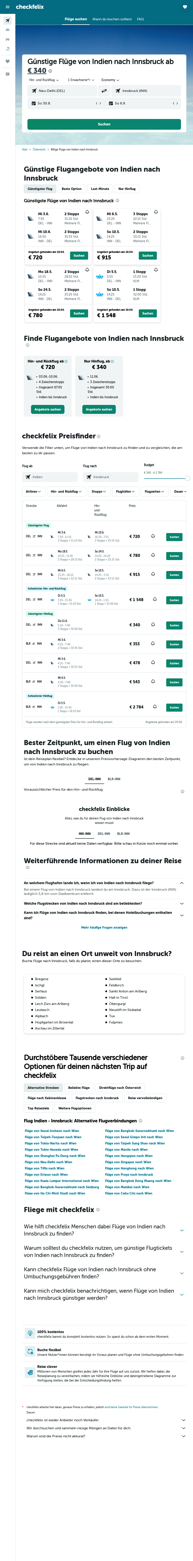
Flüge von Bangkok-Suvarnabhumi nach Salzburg (62, 1187)
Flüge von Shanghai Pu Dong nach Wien (55, 1156)
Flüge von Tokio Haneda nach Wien (51, 1149)
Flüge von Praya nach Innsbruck (129, 1174)
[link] (47, 409)
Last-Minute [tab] (100, 189)
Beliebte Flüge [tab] (79, 1088)
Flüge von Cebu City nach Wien (128, 1193)
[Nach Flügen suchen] (7, 20)
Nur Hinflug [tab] (127, 189)
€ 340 (36, 71)
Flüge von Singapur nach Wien (128, 1162)
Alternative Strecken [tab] (43, 1088)
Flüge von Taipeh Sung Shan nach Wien (135, 1143)
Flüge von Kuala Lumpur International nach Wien (62, 1181)
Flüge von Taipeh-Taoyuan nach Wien (53, 1137)
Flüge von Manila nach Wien (126, 1149)
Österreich (39, 149)
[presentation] (50, 71)
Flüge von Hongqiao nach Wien (129, 1156)
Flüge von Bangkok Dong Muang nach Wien (138, 1181)
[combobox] (111, 80)
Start (24, 149)
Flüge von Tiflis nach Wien (44, 1168)
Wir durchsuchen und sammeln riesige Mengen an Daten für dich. (106, 1428)
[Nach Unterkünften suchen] (7, 29)
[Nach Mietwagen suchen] (7, 39)
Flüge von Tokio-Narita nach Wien (51, 1143)
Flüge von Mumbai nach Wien (127, 1187)
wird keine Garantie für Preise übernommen (131, 1407)
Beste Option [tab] (72, 189)
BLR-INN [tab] (114, 779)
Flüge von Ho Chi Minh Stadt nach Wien (55, 1193)
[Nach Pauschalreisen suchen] (7, 48)
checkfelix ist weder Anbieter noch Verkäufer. (106, 1420)
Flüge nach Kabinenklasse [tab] (47, 1098)
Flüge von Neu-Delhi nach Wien (48, 1162)
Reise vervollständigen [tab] (145, 1098)
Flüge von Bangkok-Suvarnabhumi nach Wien (139, 1131)
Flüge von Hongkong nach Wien (129, 1168)
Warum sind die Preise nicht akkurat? (106, 1436)
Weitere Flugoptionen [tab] (74, 1108)
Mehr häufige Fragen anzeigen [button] (104, 927)
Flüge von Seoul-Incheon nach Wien (52, 1131)
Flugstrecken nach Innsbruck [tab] (97, 1098)
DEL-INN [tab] (94, 779)
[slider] (187, 478)
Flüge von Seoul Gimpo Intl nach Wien (134, 1137)
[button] (7, 7)
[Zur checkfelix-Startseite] (30, 6)
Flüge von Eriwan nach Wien (46, 1174)
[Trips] (7, 61)
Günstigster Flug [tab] (40, 189)
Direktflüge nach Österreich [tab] (120, 1088)
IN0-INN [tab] (85, 834)
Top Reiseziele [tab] (38, 1108)
